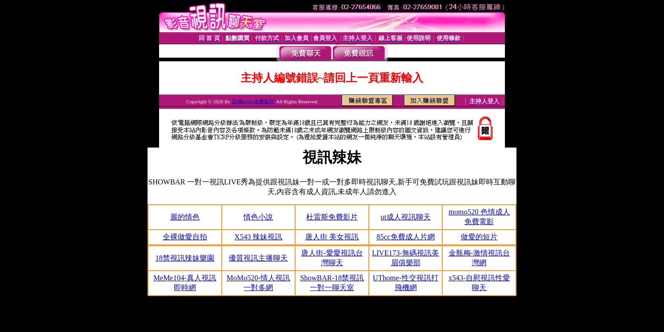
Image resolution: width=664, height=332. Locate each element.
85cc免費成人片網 (405, 237)
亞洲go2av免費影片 (254, 101)
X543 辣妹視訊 (259, 237)
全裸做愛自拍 (185, 237)
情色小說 (258, 217)
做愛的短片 (479, 237)
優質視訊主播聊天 (258, 258)
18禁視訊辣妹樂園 (184, 258)
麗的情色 (185, 217)
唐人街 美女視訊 (332, 237)
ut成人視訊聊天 (405, 217)
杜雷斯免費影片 (332, 217)
